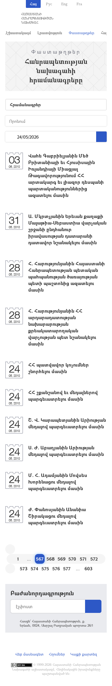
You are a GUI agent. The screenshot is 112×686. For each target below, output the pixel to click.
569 (62, 559)
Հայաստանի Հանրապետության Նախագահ (37, 18)
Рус (49, 3)
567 (40, 559)
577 (67, 568)
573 (23, 568)
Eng (64, 3)
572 (94, 559)
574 (34, 568)
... (11, 137)
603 (88, 568)
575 (45, 568)
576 (56, 568)
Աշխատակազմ (17, 32)
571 (83, 559)
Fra (79, 3)
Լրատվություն (50, 32)
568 (50, 559)
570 (72, 559)
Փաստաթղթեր (81, 32)
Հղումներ (57, 654)
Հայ (33, 3)
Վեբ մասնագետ (29, 654)
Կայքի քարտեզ (83, 654)
